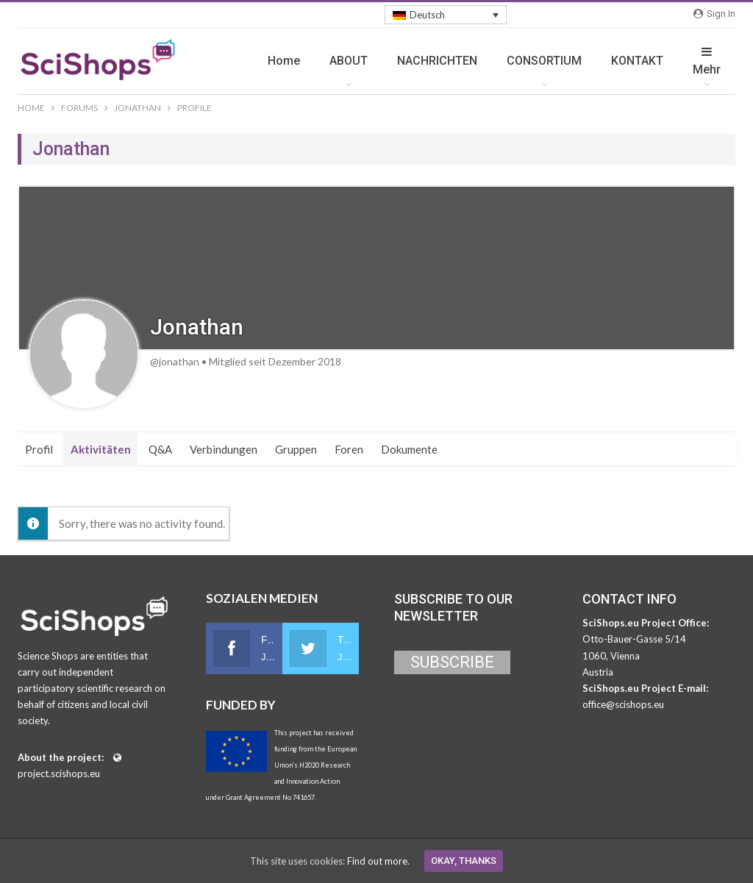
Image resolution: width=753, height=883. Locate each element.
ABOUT (348, 61)
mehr (706, 61)
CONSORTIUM (544, 61)
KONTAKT (637, 61)
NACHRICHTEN (437, 61)
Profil (39, 449)
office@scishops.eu (623, 704)
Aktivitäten (101, 449)
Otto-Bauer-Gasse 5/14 (634, 639)
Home (284, 61)
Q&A (160, 449)
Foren (349, 449)
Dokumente (409, 449)
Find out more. (378, 861)
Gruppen (296, 449)
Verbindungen (223, 449)
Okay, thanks (463, 860)
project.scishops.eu (59, 773)
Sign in (714, 13)
